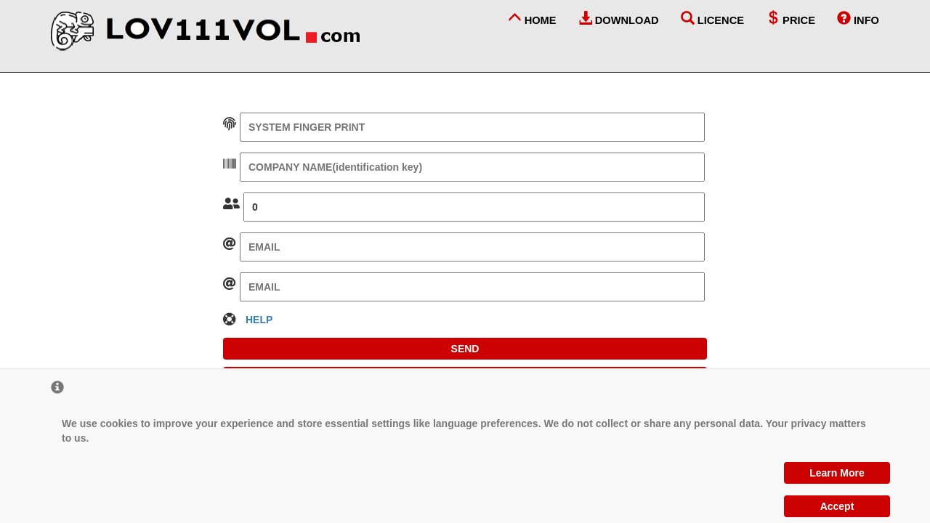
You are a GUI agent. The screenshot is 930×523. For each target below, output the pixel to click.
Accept (837, 506)
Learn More (836, 473)
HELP (259, 319)
